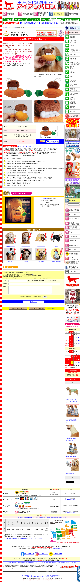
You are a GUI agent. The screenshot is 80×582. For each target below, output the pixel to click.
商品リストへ (33, 303)
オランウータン (41, 246)
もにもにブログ (55, 554)
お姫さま (26, 261)
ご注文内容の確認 (61, 562)
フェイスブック (27, 554)
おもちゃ (13, 27)
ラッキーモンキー (26, 246)
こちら (33, 274)
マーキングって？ (53, 310)
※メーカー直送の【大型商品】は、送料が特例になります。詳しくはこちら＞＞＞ (23, 538)
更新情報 (9, 562)
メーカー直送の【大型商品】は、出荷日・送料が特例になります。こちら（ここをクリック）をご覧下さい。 (41, 517)
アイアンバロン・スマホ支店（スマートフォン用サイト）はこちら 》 (41, 571)
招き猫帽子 (41, 261)
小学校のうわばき (72, 472)
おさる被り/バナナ (10, 246)
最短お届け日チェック (51, 562)
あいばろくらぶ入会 (40, 562)
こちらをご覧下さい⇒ (58, 549)
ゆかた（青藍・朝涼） (72, 455)
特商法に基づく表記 (71, 562)
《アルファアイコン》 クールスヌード (72, 438)
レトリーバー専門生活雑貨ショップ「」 (41, 576)
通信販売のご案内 (16, 562)
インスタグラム (41, 554)
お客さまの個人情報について (27, 562)
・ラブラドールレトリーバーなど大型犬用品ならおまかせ (41, 575)
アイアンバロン (6, 27)
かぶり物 (45, 198)
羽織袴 (56, 246)
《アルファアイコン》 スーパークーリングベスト (72, 400)
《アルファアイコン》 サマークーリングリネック (72, 420)
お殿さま (10, 261)
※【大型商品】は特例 (70, 499)
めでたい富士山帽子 (56, 261)
